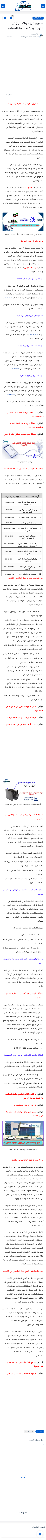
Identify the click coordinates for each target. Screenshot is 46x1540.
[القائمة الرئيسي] (43, 6)
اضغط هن (8, 298)
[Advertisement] (23, 66)
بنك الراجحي (38, 18)
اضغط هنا (34, 335)
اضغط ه (11, 395)
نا (6, 395)
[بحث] (3, 6)
